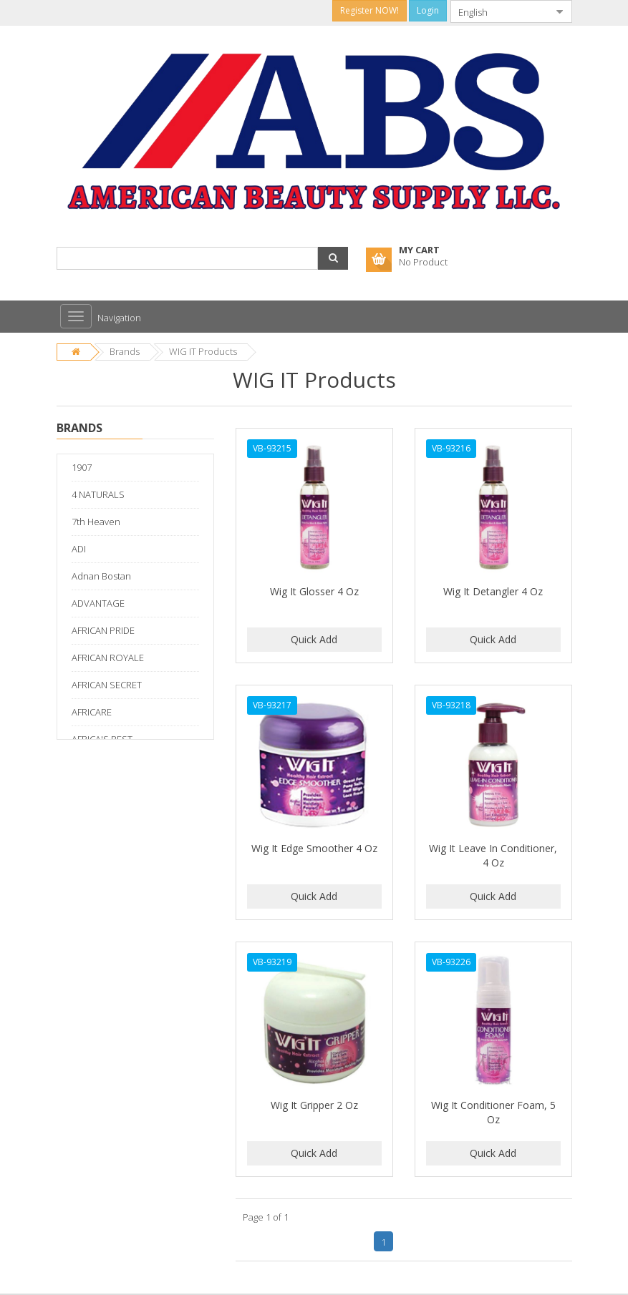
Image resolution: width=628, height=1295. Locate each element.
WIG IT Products (203, 351)
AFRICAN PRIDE (103, 630)
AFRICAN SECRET (107, 684)
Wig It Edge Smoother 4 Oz (314, 848)
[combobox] (500, 11)
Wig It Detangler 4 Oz (493, 591)
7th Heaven (96, 521)
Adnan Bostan (101, 576)
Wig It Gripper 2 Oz (314, 1105)
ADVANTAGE (98, 603)
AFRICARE (92, 711)
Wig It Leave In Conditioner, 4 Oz (493, 855)
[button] (333, 258)
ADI (79, 548)
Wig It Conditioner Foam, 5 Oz (493, 1112)
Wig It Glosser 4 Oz (314, 591)
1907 (82, 467)
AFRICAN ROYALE (108, 657)
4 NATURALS (98, 494)
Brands (125, 351)
